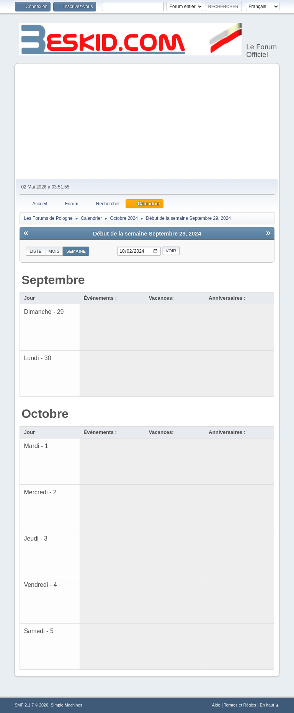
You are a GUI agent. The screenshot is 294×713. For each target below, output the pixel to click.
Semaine (76, 251)
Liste (35, 251)
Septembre (53, 280)
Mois (54, 251)
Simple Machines (66, 705)
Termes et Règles (240, 705)
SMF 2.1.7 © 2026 (31, 705)
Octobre (45, 414)
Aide (216, 705)
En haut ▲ (269, 705)
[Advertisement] (147, 121)
